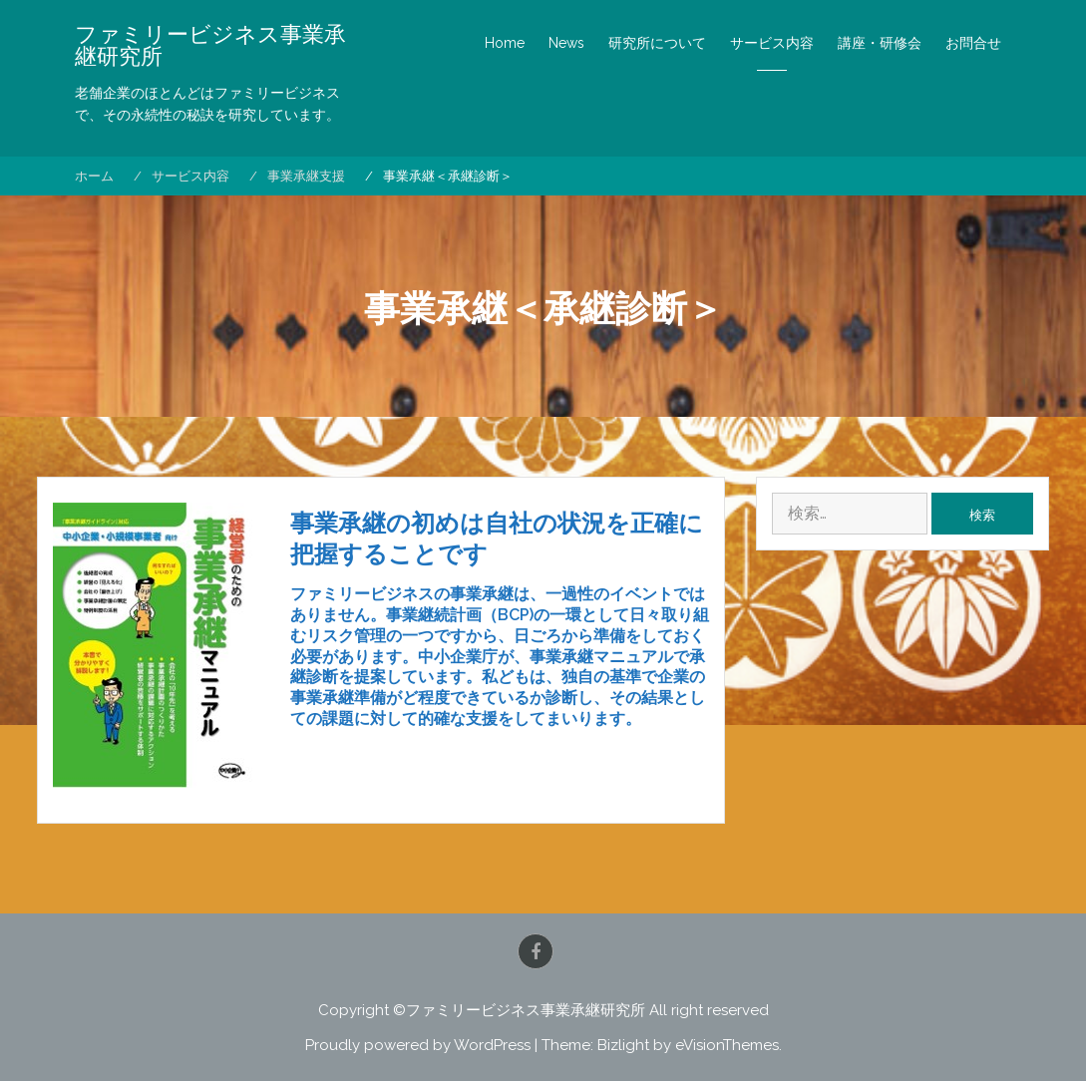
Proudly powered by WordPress (418, 1045)
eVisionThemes (727, 1045)
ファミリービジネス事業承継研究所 (210, 46)
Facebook (535, 951)
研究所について (657, 43)
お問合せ (973, 43)
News (566, 43)
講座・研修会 (879, 43)
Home (505, 43)
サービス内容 (772, 43)
